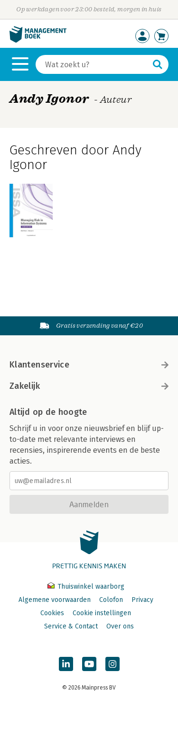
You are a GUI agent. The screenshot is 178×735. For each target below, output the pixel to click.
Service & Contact (71, 626)
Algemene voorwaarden (55, 600)
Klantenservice (89, 364)
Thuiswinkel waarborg (85, 587)
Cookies (52, 613)
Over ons (120, 626)
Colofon (111, 600)
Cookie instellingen (102, 613)
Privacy (142, 600)
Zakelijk (89, 386)
